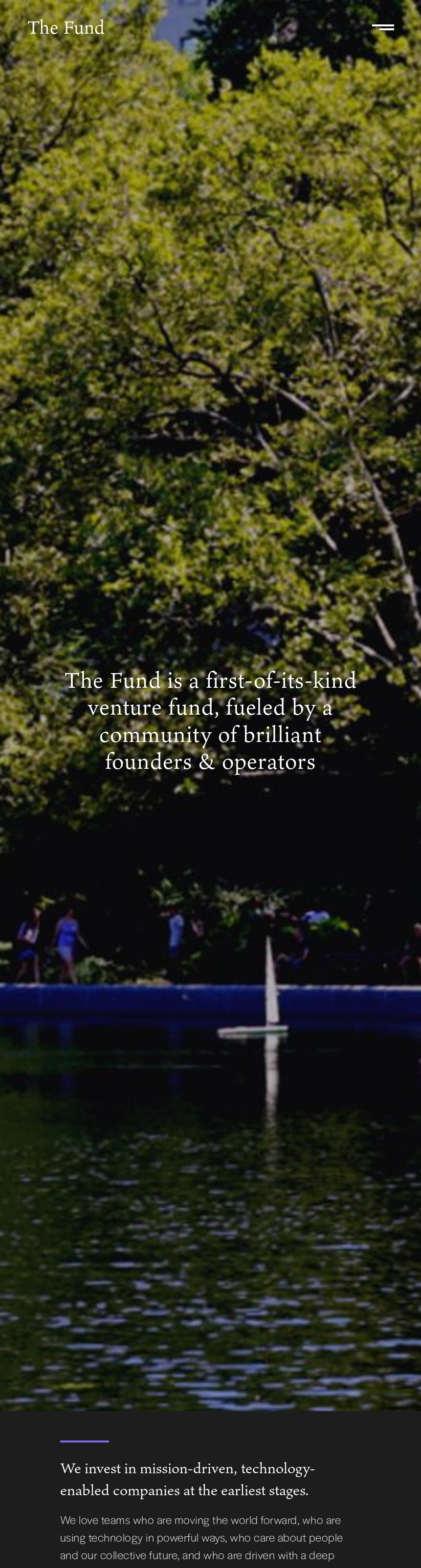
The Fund (66, 27)
